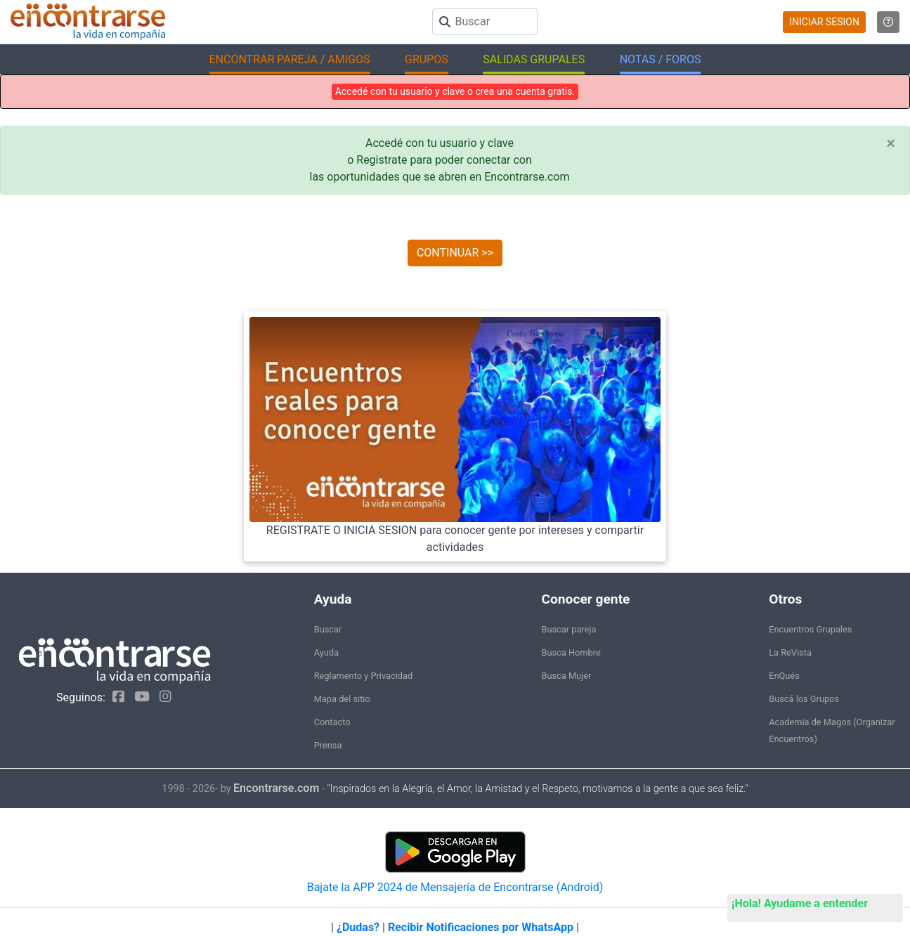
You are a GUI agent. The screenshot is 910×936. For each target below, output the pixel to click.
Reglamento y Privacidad (363, 675)
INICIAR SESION (824, 21)
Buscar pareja (568, 629)
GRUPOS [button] (426, 59)
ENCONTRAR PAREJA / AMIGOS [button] (289, 59)
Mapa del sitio (342, 699)
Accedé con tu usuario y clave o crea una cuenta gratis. (455, 91)
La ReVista (790, 652)
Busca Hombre (570, 652)
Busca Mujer (566, 675)
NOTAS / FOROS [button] (660, 59)
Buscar (328, 629)
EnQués (784, 675)
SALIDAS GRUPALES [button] (534, 59)
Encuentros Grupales (810, 629)
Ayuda (326, 652)
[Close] (890, 143)
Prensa (328, 745)
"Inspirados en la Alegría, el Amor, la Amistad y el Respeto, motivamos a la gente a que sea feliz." (537, 789)
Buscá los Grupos (804, 699)
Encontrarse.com (276, 788)
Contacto (332, 722)
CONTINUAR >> (455, 252)
